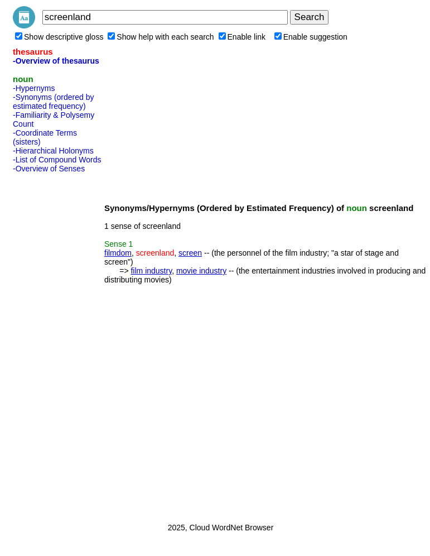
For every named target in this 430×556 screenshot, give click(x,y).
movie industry (201, 270)
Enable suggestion (310, 36)
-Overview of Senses (49, 168)
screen (190, 252)
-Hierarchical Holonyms (53, 150)
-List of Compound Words (57, 159)
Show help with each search (161, 36)
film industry (151, 270)
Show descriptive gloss (59, 36)
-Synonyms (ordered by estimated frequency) (53, 102)
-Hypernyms (34, 88)
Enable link (242, 36)
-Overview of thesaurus (56, 60)
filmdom (118, 252)
